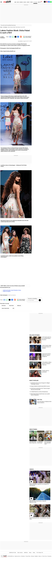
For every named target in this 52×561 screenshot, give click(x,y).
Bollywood (19, 305)
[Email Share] (10, 36)
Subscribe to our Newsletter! (32, 298)
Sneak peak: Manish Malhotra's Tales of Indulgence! (46, 355)
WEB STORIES (33, 429)
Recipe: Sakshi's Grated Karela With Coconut (40, 386)
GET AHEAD (35, 2)
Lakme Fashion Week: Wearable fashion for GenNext (46, 347)
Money (30, 552)
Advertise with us (18, 556)
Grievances (49, 556)
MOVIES (24, 2)
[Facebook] (49, 2)
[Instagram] (47, 2)
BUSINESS (21, 2)
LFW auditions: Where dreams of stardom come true (46, 363)
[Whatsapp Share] (12, 36)
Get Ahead (5, 27)
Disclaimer (23, 556)
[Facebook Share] (18, 36)
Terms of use (44, 556)
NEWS (18, 2)
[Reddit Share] (20, 36)
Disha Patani (11, 305)
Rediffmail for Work (12, 552)
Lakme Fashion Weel (5, 308)
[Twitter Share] (15, 36)
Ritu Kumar (4, 305)
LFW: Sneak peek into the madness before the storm (46, 338)
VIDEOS (31, 469)
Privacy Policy (28, 556)
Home (1, 27)
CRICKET (28, 2)
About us (40, 556)
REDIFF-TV (39, 2)
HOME (15, 2)
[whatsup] (51, 2)
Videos (34, 552)
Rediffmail (26, 552)
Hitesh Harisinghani (2, 37)
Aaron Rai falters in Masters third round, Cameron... (44, 402)
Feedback (36, 556)
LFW (13, 308)
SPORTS (31, 2)
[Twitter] (45, 2)
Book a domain (20, 552)
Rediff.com (12, 556)
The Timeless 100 (39, 552)
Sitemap (32, 556)
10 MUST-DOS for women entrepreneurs (39, 391)
